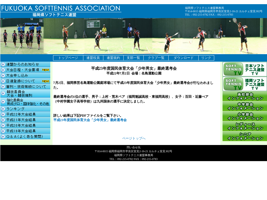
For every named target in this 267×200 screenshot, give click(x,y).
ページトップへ (134, 138)
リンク (206, 58)
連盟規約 (113, 58)
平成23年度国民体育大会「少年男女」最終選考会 (90, 120)
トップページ (68, 58)
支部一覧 (133, 58)
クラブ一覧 (156, 58)
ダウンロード (184, 58)
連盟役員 (93, 58)
